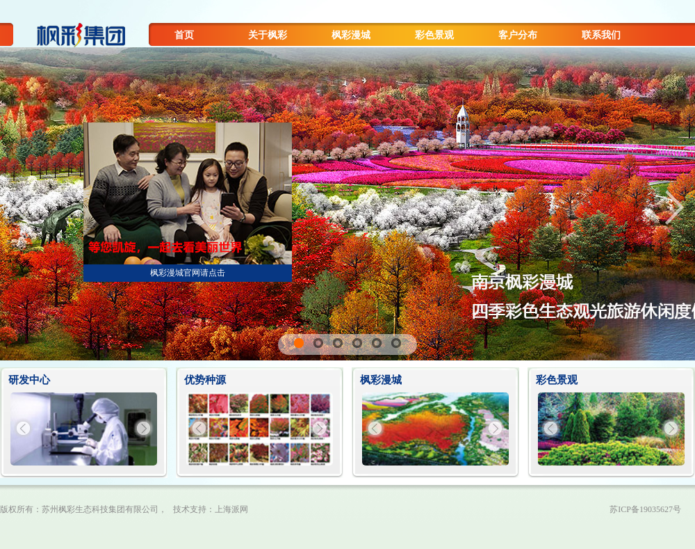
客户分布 (517, 35)
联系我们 (601, 35)
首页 (184, 35)
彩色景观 (434, 35)
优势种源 (205, 379)
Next (674, 207)
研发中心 (29, 379)
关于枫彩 (267, 35)
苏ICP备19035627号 (645, 509)
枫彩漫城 (351, 35)
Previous (21, 207)
